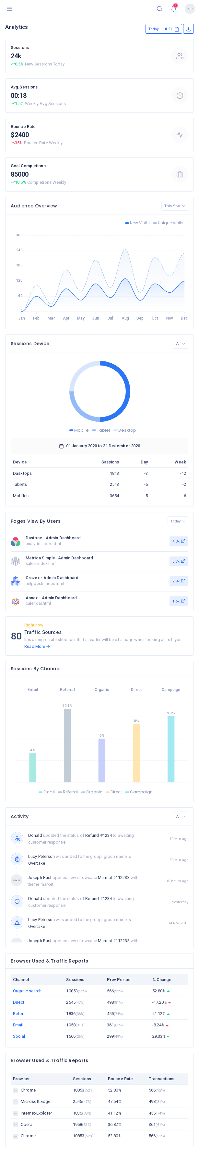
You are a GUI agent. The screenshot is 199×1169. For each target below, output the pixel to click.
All (180, 343)
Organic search (27, 990)
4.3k (178, 541)
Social (19, 1036)
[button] (159, 8)
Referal (20, 1013)
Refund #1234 (98, 835)
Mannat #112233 (113, 877)
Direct (18, 1002)
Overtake (36, 863)
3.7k (178, 561)
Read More (37, 646)
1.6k (178, 600)
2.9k (178, 580)
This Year (174, 206)
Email (18, 1025)
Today (177, 521)
